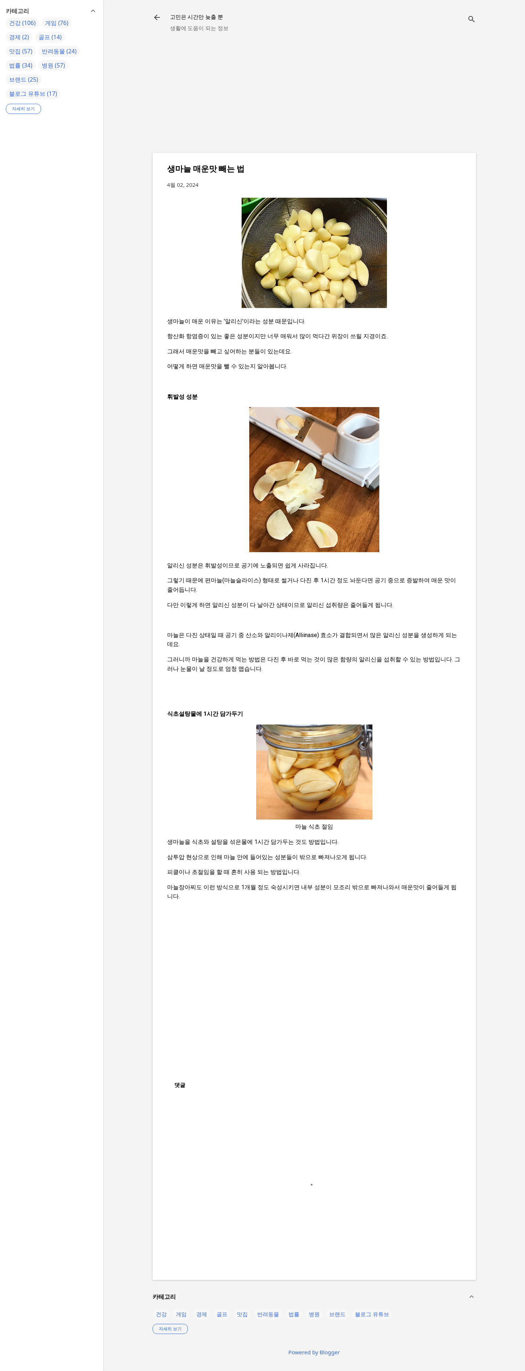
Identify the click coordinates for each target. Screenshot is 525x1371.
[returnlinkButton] (157, 18)
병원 (314, 1314)
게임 (181, 1314)
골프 (222, 1314)
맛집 (242, 1314)
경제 (201, 1314)
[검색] (471, 20)
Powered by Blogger (314, 1352)
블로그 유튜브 (372, 1314)
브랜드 (337, 1314)
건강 (161, 1314)
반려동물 (268, 1314)
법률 (293, 1314)
